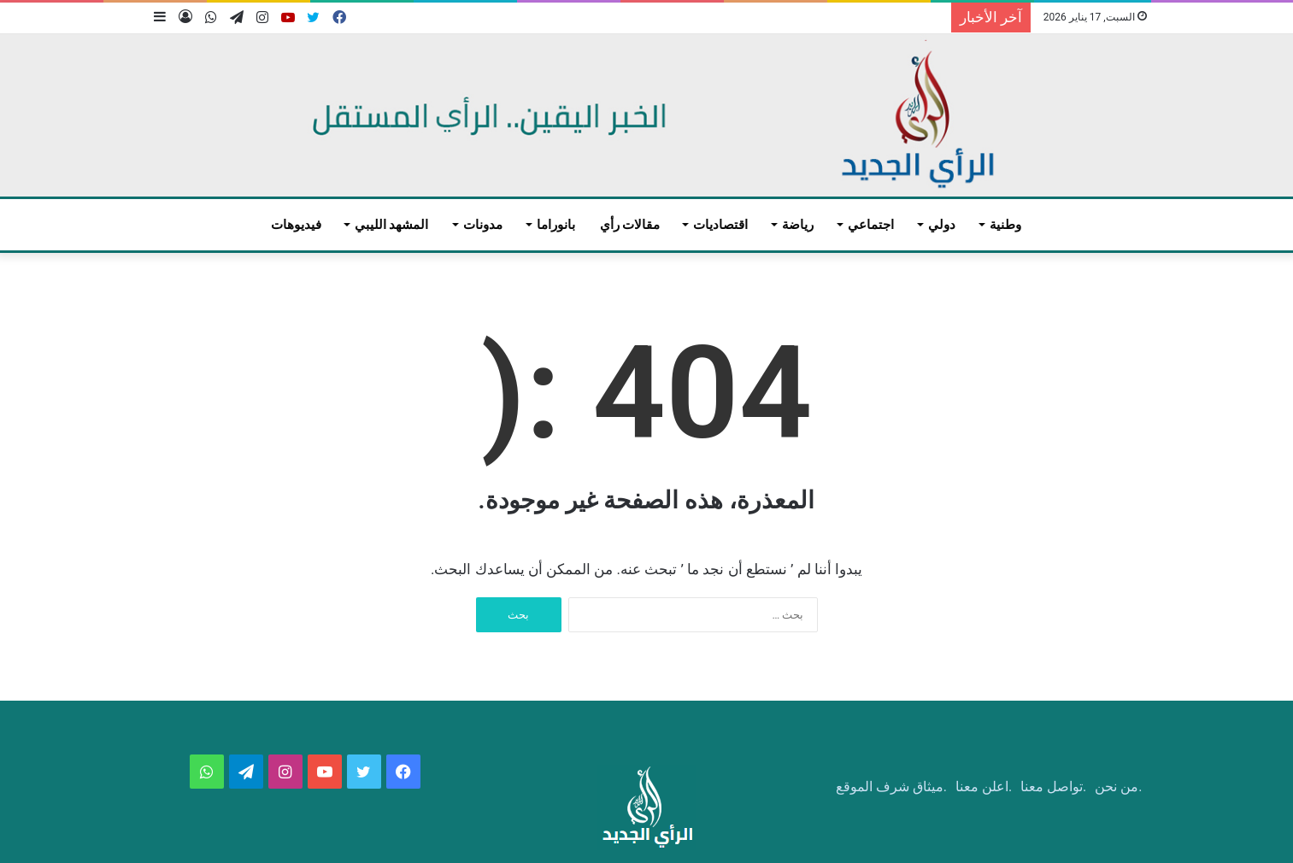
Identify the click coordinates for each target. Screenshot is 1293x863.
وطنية (1005, 224)
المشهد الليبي (392, 224)
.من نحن (1118, 786)
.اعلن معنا (983, 786)
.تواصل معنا (1053, 786)
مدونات (483, 224)
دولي (941, 224)
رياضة (798, 224)
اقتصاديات (720, 224)
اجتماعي (871, 224)
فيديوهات (296, 224)
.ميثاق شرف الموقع (891, 786)
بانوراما (556, 224)
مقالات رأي (630, 224)
